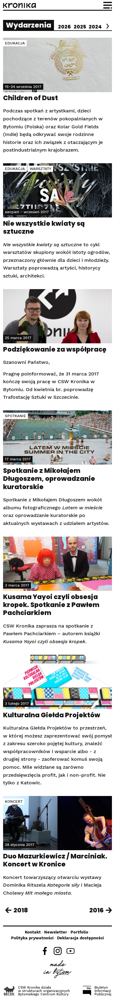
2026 (64, 26)
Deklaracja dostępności (80, 938)
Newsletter (55, 932)
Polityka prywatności (32, 938)
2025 (80, 26)
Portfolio (79, 932)
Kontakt (33, 932)
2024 (95, 26)
